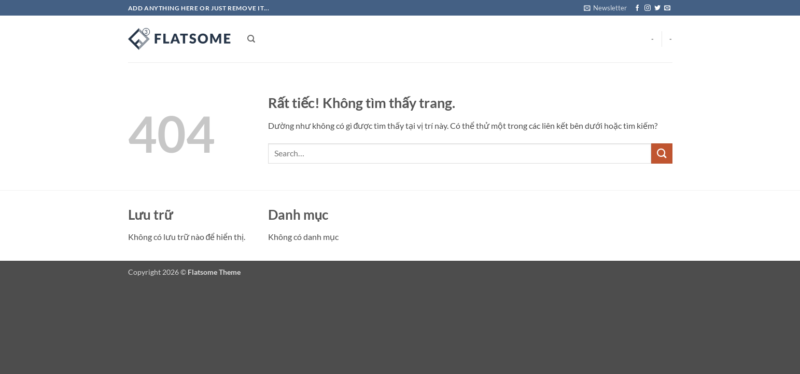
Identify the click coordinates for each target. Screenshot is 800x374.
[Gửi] (661, 153)
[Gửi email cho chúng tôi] (667, 8)
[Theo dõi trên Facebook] (637, 8)
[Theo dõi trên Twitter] (657, 8)
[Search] (251, 39)
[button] (605, 8)
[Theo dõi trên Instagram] (647, 8)
